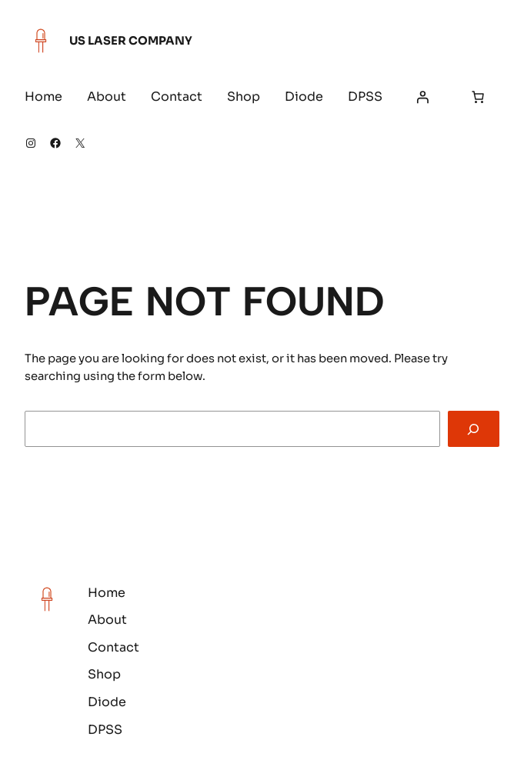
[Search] (473, 429)
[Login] (422, 97)
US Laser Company (130, 41)
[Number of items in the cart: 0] (477, 97)
